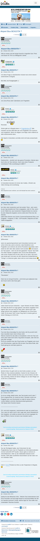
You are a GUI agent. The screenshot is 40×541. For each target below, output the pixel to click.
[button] (25, 34)
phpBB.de (17, 528)
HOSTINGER (5, 526)
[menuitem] (3, 24)
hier (7, 465)
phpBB (8, 524)
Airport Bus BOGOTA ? (11, 31)
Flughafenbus (25, 128)
